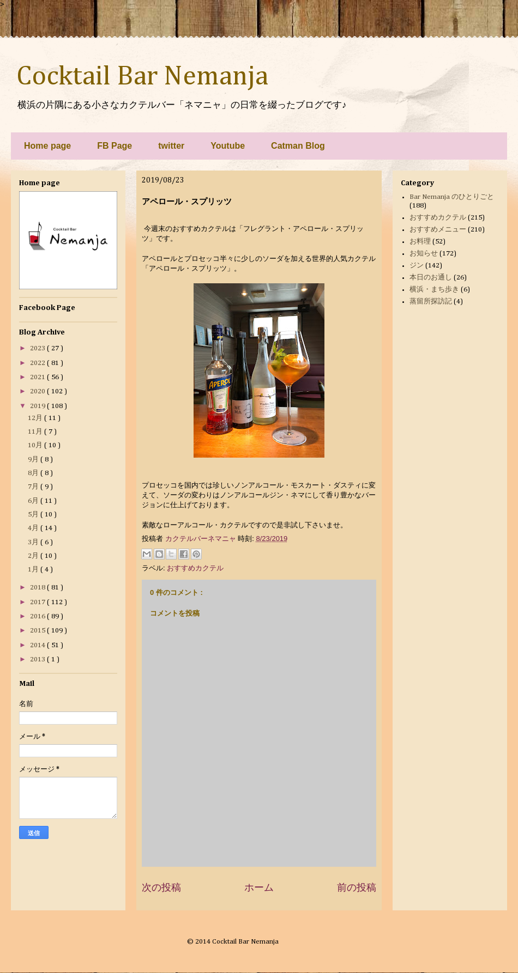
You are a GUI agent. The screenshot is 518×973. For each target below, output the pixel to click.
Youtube (227, 145)
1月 (34, 569)
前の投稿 (356, 887)
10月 (36, 445)
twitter (171, 145)
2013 (38, 659)
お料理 (420, 241)
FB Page (114, 145)
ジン (416, 265)
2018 (38, 587)
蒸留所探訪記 (430, 301)
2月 (34, 556)
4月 (34, 528)
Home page (47, 145)
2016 (38, 616)
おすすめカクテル (195, 568)
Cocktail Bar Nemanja (142, 76)
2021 (38, 377)
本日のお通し (430, 277)
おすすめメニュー (437, 229)
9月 (34, 459)
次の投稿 (161, 887)
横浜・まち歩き (434, 289)
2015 (38, 630)
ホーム (259, 887)
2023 (38, 348)
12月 (36, 418)
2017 (38, 602)
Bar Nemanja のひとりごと (451, 196)
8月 (34, 473)
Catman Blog (298, 145)
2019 (38, 406)
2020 (38, 391)
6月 (34, 500)
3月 (34, 542)
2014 (38, 645)
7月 (34, 486)
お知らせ (423, 253)
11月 (36, 431)
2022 (38, 363)
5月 (34, 514)
